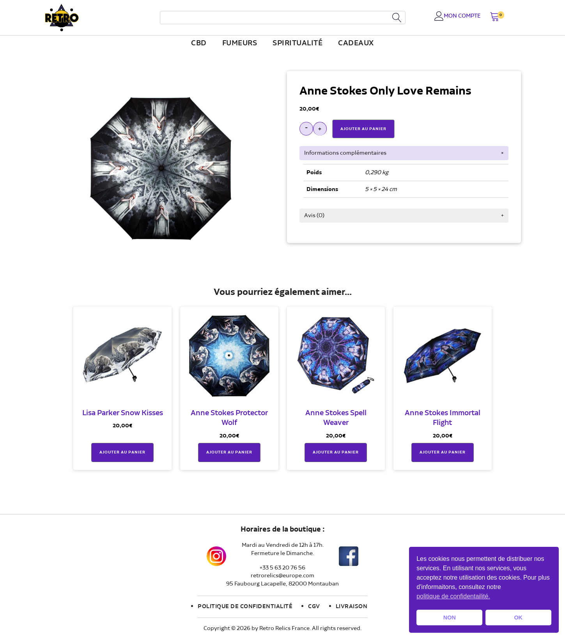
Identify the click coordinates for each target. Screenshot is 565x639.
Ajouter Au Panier (363, 129)
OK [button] (518, 617)
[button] (494, 17)
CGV (314, 606)
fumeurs (239, 43)
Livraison (352, 606)
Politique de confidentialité (245, 606)
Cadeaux (356, 43)
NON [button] (449, 617)
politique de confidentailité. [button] (453, 596)
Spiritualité (297, 43)
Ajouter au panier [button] (122, 452)
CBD (199, 43)
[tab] (403, 153)
